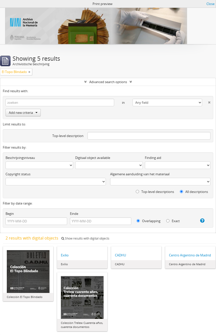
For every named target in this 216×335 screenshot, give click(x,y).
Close (210, 4)
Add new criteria (23, 112)
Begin (10, 213)
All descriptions (194, 191)
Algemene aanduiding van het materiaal (139, 174)
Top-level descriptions (155, 191)
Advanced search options (108, 82)
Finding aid (153, 157)
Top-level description (67, 135)
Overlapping (148, 221)
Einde (74, 213)
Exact (173, 221)
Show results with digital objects (85, 238)
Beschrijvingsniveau (20, 157)
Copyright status (18, 174)
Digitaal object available (92, 157)
